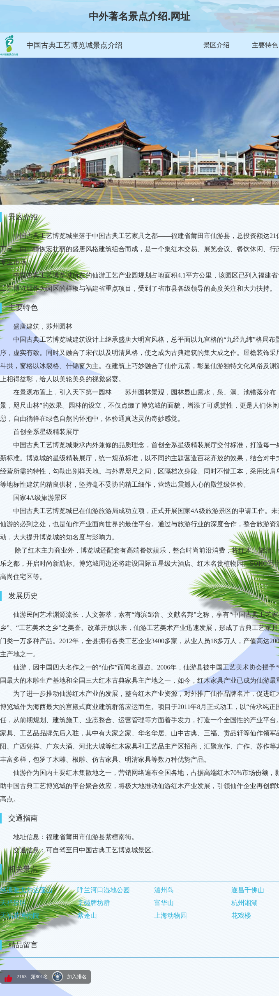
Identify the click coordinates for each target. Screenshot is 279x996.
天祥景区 (13, 902)
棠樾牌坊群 (93, 902)
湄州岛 (164, 889)
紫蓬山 (87, 915)
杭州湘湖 (244, 902)
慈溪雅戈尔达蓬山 (26, 889)
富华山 (164, 902)
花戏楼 (241, 915)
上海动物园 (170, 915)
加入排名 (77, 977)
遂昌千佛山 (247, 889)
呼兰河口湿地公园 (103, 889)
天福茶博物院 (19, 915)
